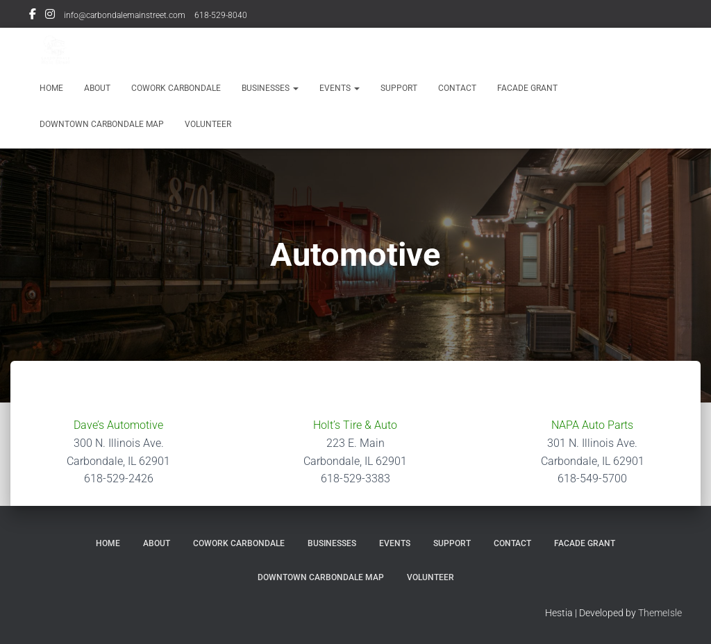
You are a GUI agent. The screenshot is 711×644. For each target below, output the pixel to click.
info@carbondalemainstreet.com (124, 15)
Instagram (50, 16)
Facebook (32, 16)
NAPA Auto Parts (592, 425)
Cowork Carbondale (176, 88)
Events (339, 88)
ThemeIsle (660, 612)
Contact (457, 88)
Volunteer (208, 124)
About (97, 88)
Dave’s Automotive (118, 425)
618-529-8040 (220, 15)
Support (398, 88)
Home (51, 88)
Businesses (270, 88)
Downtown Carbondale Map (102, 124)
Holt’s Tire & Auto (355, 425)
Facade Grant (527, 88)
